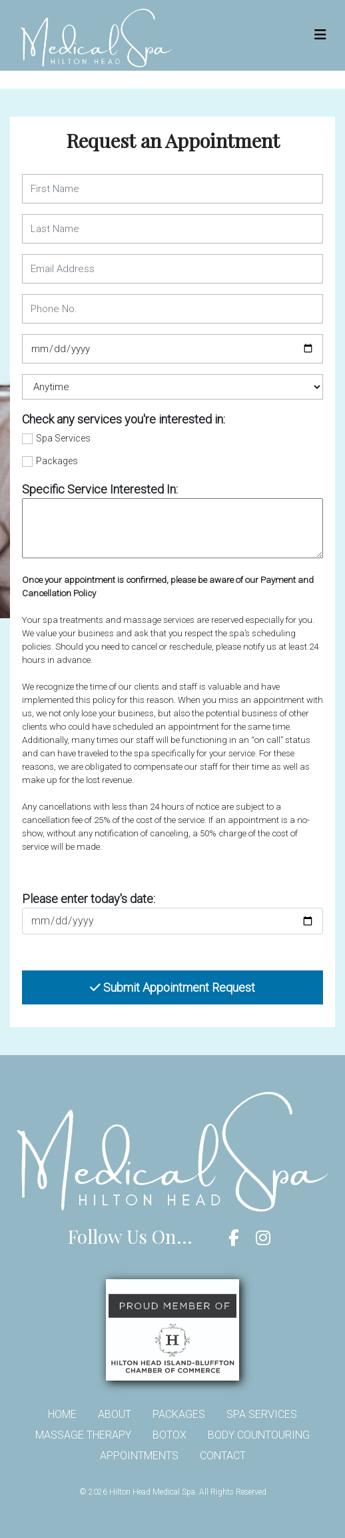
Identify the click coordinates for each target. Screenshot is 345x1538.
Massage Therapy (83, 1435)
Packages (57, 461)
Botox (169, 1435)
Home (62, 1414)
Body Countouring (259, 1435)
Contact (223, 1455)
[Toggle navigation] (320, 35)
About (114, 1414)
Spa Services (63, 438)
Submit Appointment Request (172, 987)
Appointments (139, 1455)
